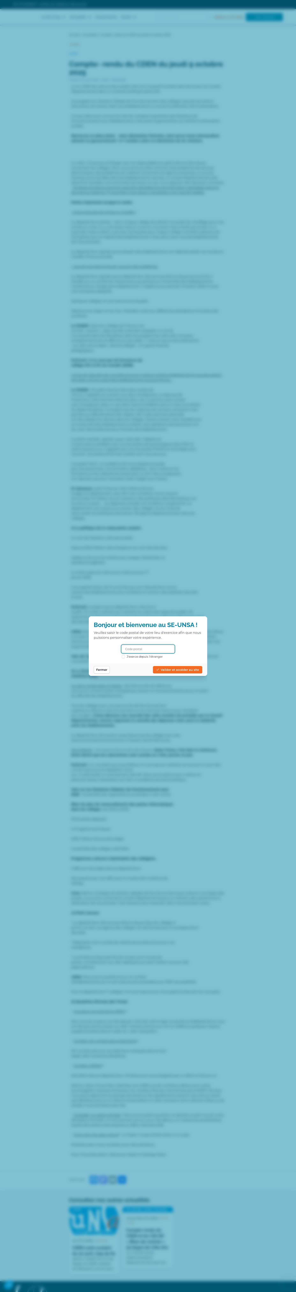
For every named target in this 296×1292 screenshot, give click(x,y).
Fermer (101, 670)
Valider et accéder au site (177, 670)
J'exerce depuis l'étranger (142, 656)
